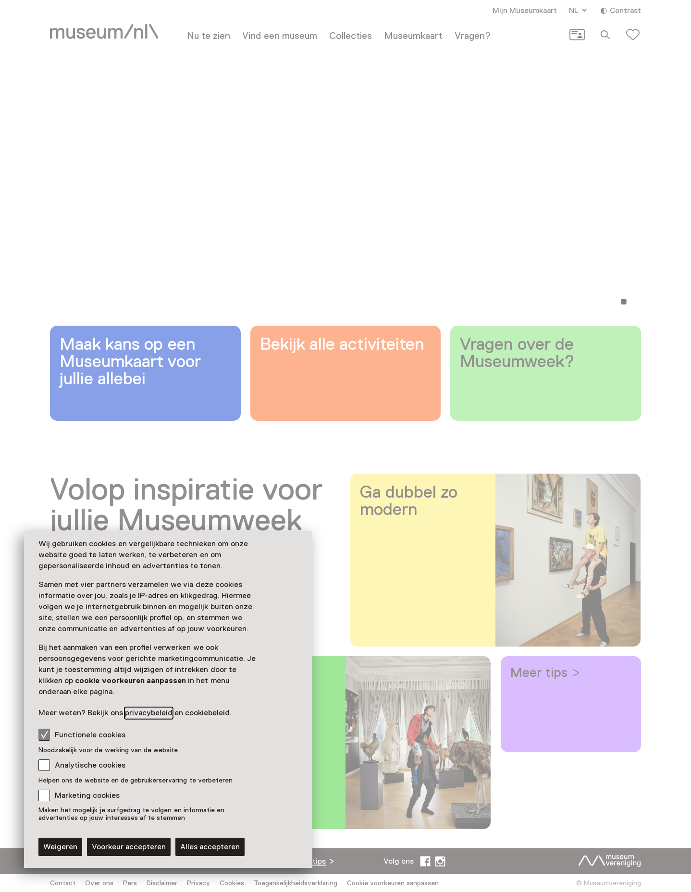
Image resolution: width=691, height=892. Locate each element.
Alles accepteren (210, 847)
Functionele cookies (81, 734)
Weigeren (60, 847)
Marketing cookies (87, 795)
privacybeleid (149, 713)
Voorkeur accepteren (129, 847)
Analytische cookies (90, 765)
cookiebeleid (207, 713)
